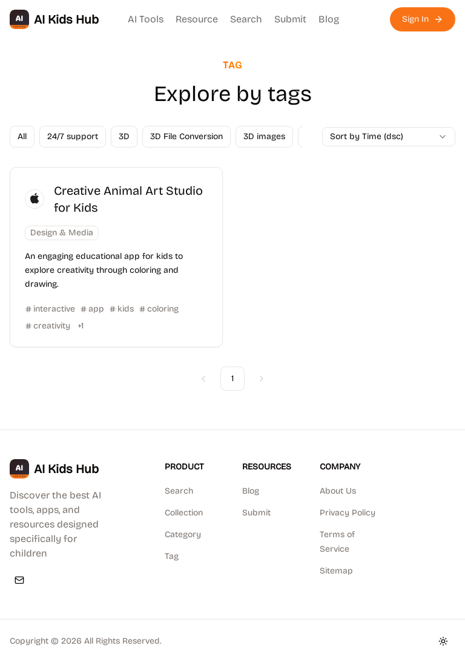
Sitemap (336, 571)
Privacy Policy (347, 513)
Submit (290, 19)
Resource (197, 19)
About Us (338, 491)
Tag (172, 556)
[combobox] (388, 136)
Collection (184, 513)
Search (246, 19)
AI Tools (145, 19)
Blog (328, 19)
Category (183, 534)
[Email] (19, 580)
